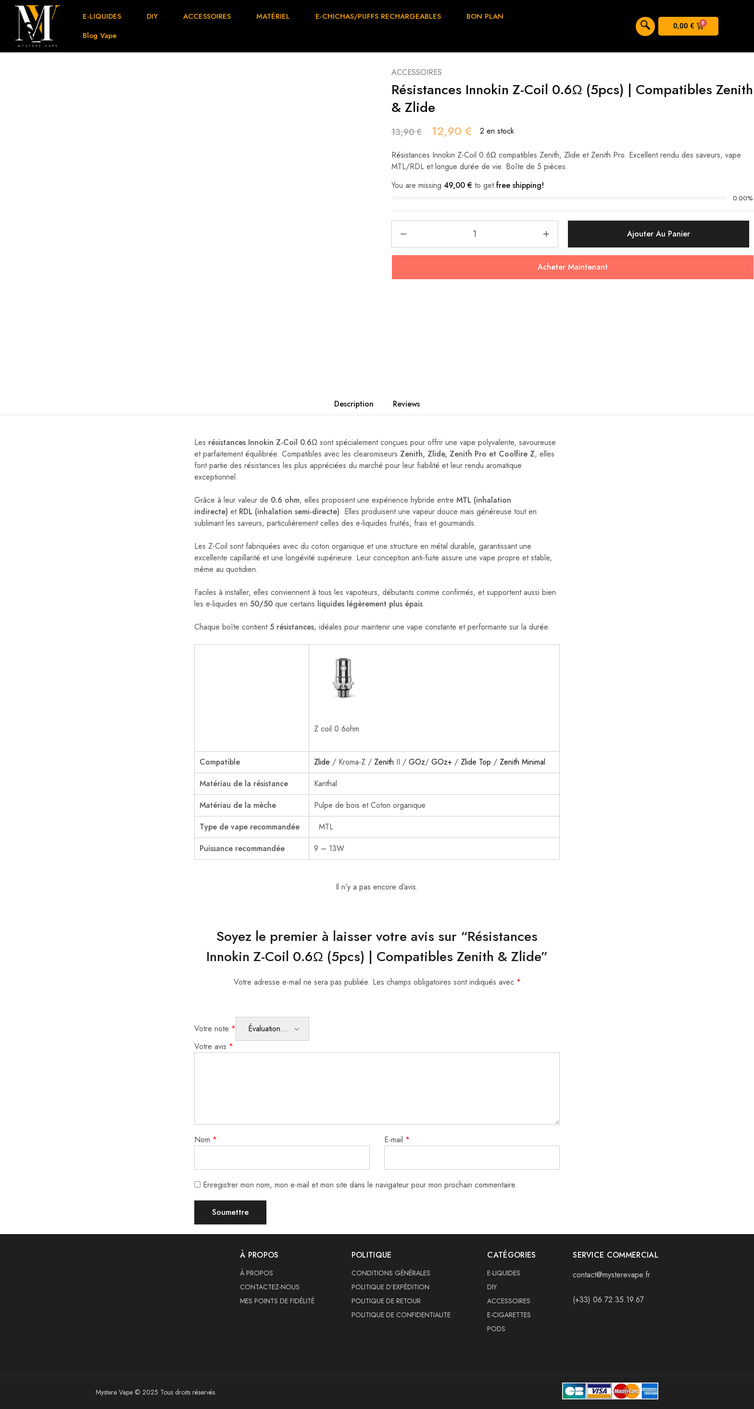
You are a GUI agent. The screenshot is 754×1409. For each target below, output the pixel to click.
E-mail (397, 1139)
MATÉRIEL (277, 16)
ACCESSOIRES (211, 16)
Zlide (322, 761)
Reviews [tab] (406, 403)
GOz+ (441, 761)
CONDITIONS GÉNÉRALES (391, 1273)
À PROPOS (256, 1273)
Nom (205, 1139)
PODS (496, 1329)
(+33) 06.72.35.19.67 (608, 1299)
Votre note (215, 1028)
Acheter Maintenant (573, 266)
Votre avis (213, 1046)
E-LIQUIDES (106, 16)
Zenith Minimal (522, 761)
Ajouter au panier (658, 233)
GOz (417, 761)
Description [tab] (354, 403)
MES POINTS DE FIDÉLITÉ (277, 1301)
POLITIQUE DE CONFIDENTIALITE (401, 1315)
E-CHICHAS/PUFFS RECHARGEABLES (382, 16)
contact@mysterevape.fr (611, 1274)
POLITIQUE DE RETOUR (386, 1301)
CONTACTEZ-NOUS (270, 1287)
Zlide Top (476, 761)
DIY (156, 16)
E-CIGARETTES (509, 1315)
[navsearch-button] (645, 26)
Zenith (385, 761)
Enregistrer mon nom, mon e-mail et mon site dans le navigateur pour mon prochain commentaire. (360, 1184)
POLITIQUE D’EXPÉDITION (390, 1287)
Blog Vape (100, 35)
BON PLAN (489, 16)
